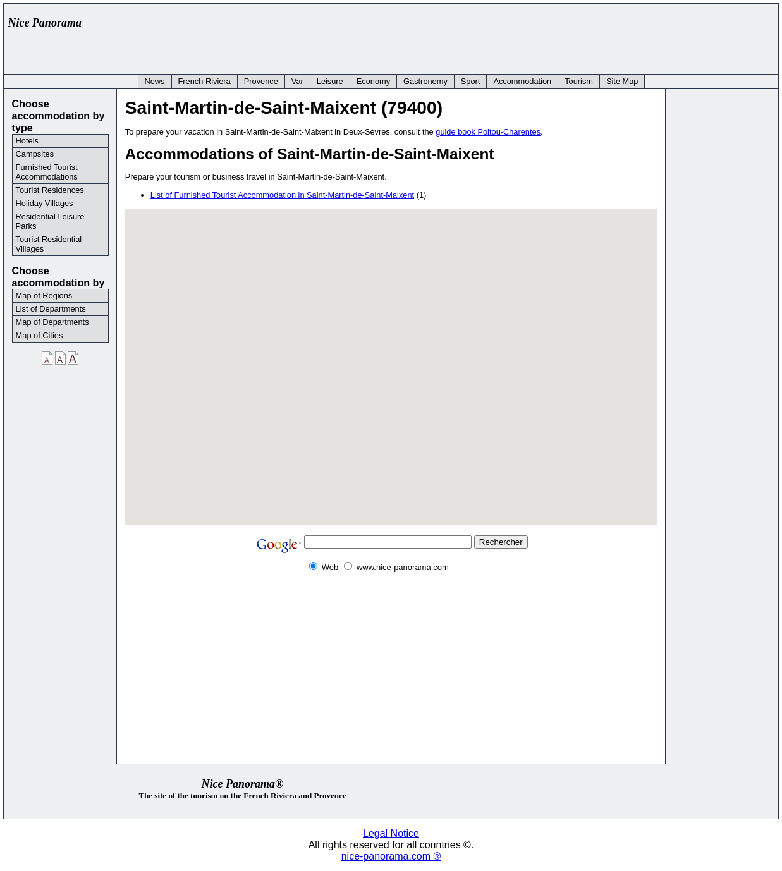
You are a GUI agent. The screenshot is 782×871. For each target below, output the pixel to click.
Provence (261, 81)
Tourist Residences (50, 190)
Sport (470, 81)
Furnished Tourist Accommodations (47, 171)
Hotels (27, 140)
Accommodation (522, 81)
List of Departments (51, 309)
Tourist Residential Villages (49, 243)
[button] (391, 359)
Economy (373, 81)
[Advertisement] (543, 36)
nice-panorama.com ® (391, 856)
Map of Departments (52, 322)
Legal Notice (391, 833)
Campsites (35, 154)
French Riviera (204, 81)
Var (297, 81)
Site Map (622, 81)
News (155, 81)
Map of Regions (44, 295)
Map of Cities (39, 335)
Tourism (579, 81)
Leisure (330, 81)
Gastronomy (425, 81)
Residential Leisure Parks (50, 221)
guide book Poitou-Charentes (488, 132)
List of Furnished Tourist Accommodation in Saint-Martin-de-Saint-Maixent (282, 195)
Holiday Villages (44, 203)
